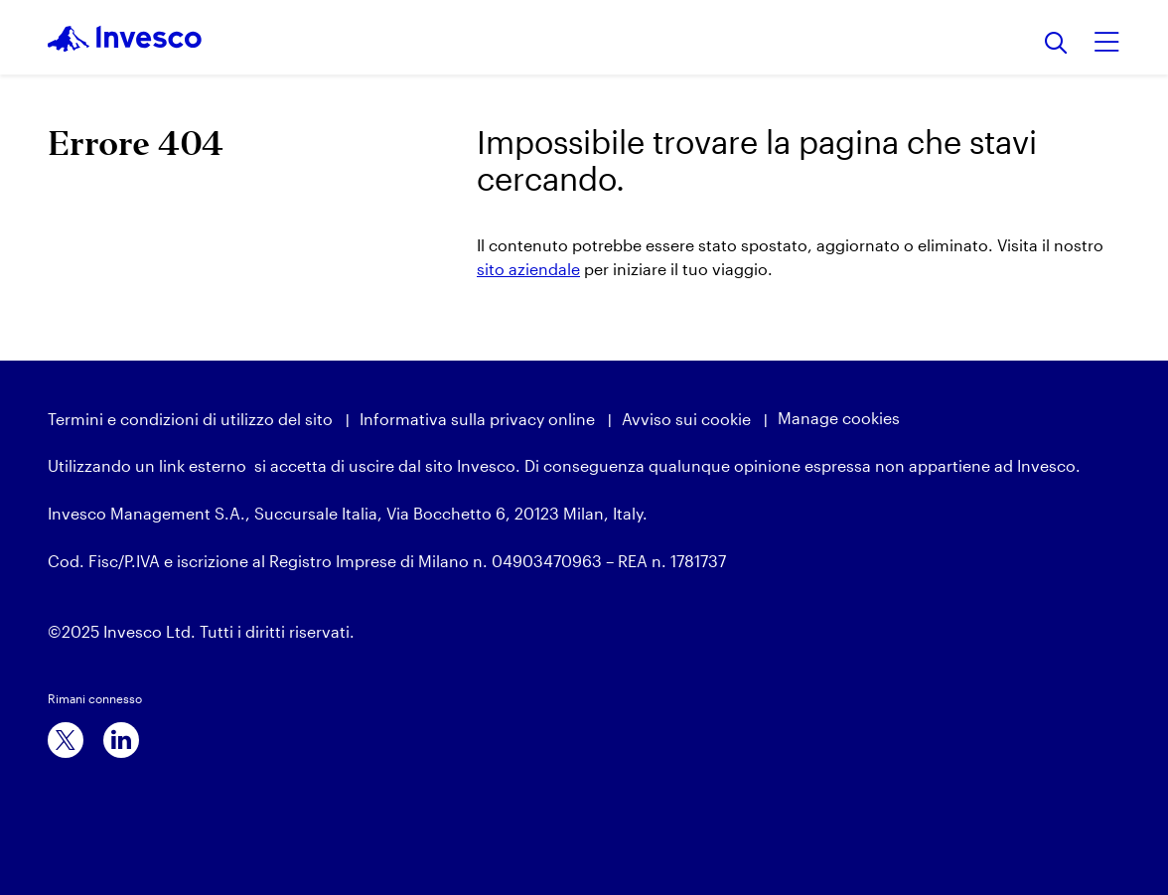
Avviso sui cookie (686, 418)
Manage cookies (839, 417)
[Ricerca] (1056, 44)
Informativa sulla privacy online (477, 418)
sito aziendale (528, 268)
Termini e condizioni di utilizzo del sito (190, 418)
